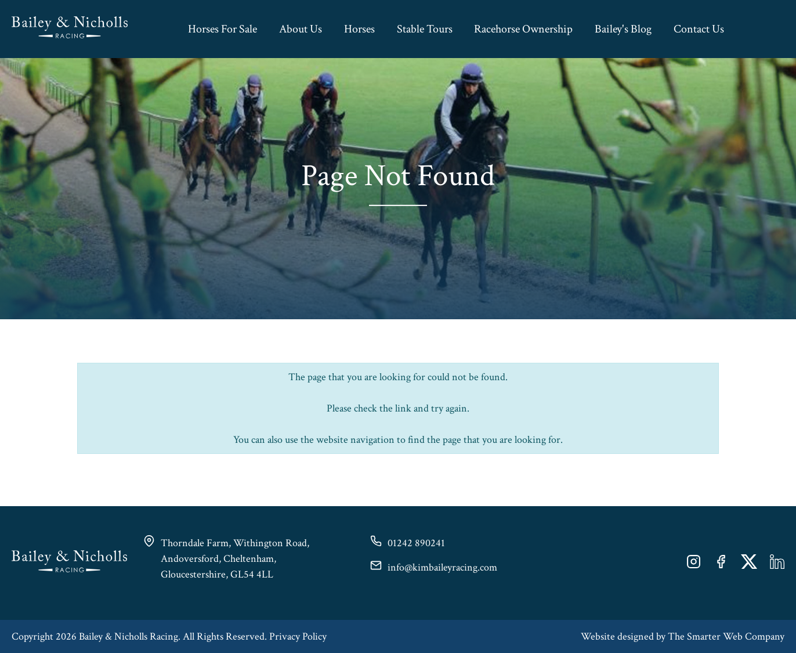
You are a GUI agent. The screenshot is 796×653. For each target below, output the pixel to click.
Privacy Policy (298, 636)
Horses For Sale (222, 29)
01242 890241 (416, 543)
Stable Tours (425, 29)
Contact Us (699, 29)
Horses (359, 29)
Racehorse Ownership (523, 29)
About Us (300, 29)
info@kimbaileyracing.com (442, 567)
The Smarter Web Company (726, 636)
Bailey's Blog (623, 29)
